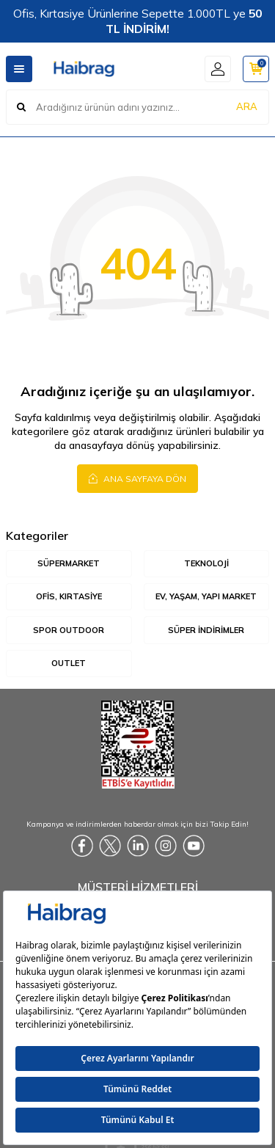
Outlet (68, 663)
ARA (246, 106)
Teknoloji (206, 563)
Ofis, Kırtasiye (69, 596)
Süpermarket (68, 563)
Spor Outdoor (68, 630)
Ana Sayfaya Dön (137, 478)
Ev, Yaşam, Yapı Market (206, 596)
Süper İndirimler (206, 630)
